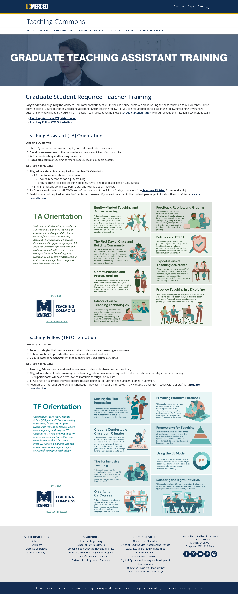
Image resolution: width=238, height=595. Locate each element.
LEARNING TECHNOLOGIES (92, 31)
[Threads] (214, 554)
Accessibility (155, 588)
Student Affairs (145, 564)
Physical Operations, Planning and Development (145, 560)
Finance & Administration (145, 556)
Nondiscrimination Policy (177, 588)
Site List (198, 588)
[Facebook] (186, 555)
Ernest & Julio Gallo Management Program (91, 553)
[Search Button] (207, 7)
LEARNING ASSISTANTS (150, 31)
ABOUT (31, 31)
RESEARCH (116, 31)
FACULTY (43, 31)
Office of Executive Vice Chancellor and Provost (145, 545)
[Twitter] (193, 554)
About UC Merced (56, 588)
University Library (36, 553)
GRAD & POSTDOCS (63, 31)
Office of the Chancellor (145, 541)
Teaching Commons (58, 23)
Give (200, 6)
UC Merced (36, 541)
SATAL (130, 31)
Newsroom (36, 545)
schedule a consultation (136, 113)
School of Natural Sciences (91, 545)
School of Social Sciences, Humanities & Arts (91, 549)
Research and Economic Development (145, 568)
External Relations (145, 553)
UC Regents (139, 588)
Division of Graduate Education (91, 556)
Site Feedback (122, 588)
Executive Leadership (36, 549)
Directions (74, 588)
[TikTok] (207, 554)
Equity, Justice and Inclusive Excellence (145, 549)
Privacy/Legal (104, 588)
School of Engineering (91, 541)
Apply (191, 6)
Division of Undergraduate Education (91, 560)
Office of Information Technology (145, 572)
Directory (179, 6)
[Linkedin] (200, 555)
